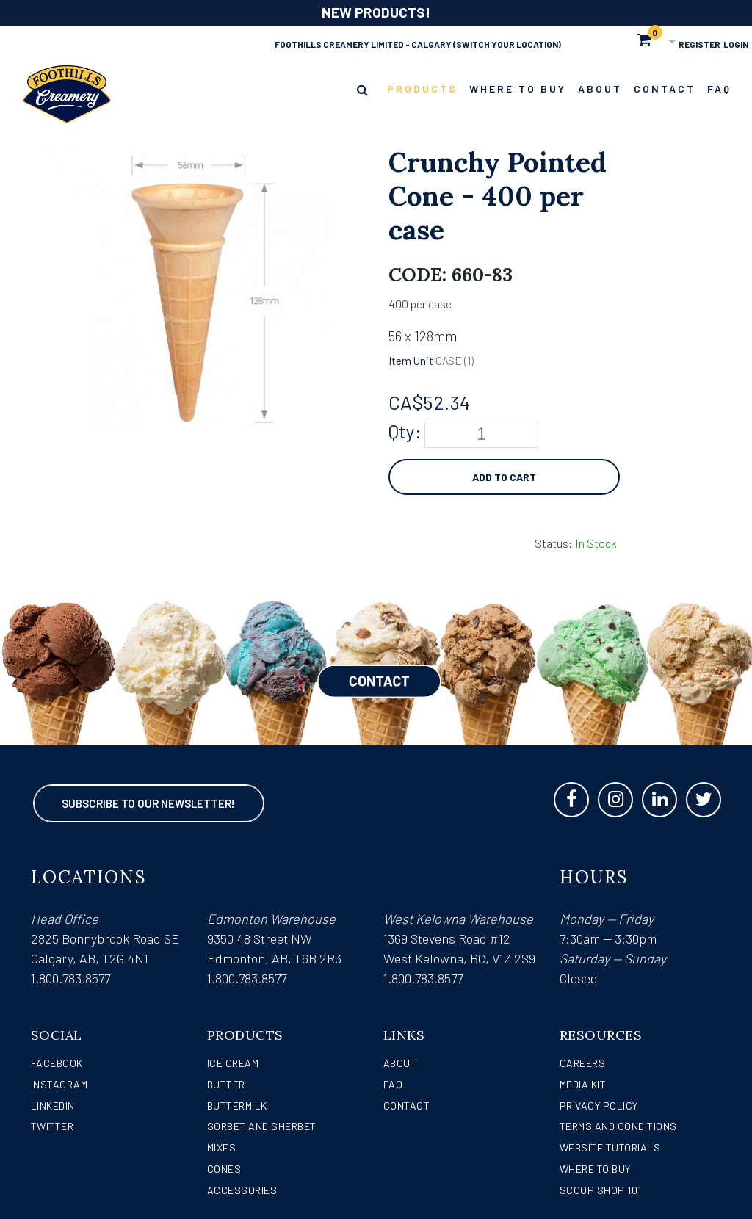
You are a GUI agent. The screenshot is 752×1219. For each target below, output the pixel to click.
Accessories (242, 1190)
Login (735, 44)
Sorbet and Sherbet (262, 1126)
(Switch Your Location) (507, 44)
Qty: (405, 431)
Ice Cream (233, 1063)
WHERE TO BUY (595, 1168)
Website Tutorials (610, 1147)
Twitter (52, 1126)
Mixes (221, 1147)
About (400, 1063)
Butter (226, 1084)
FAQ (393, 1084)
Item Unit (410, 360)
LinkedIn (53, 1105)
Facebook (57, 1063)
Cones (224, 1168)
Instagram (59, 1084)
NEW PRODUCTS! (376, 12)
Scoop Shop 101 (601, 1190)
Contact (406, 1105)
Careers (583, 1063)
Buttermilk (237, 1105)
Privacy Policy (599, 1105)
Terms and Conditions (618, 1126)
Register (699, 44)
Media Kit (583, 1084)
